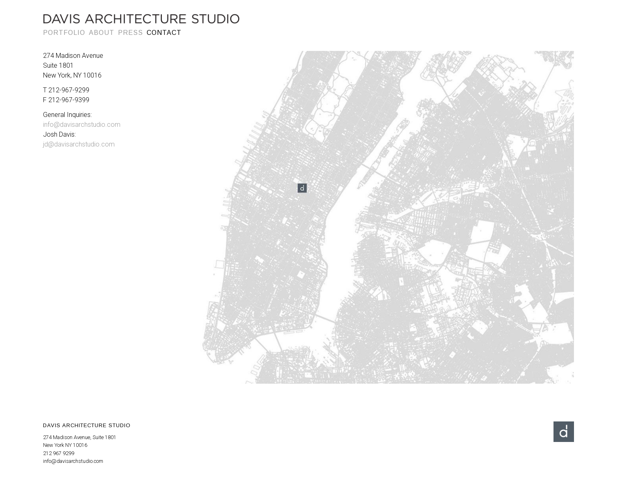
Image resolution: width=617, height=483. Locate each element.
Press (130, 32)
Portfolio (64, 32)
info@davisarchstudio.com (81, 124)
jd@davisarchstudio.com (79, 144)
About (101, 32)
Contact (164, 32)
